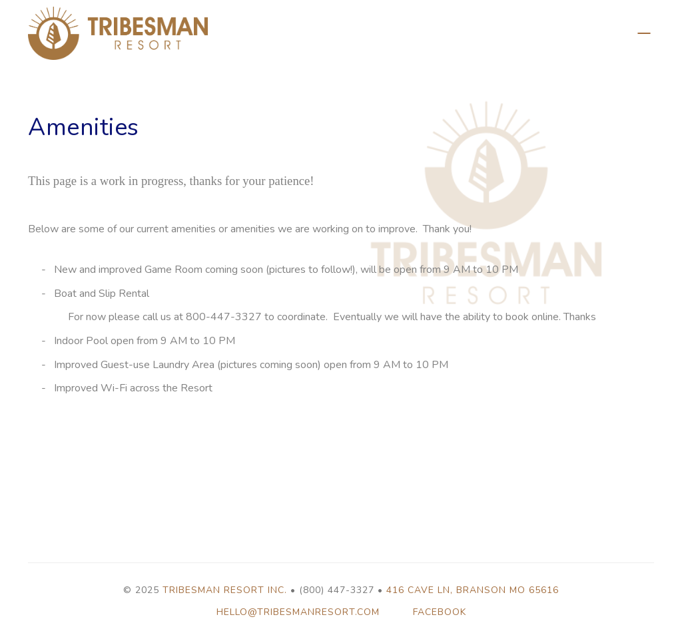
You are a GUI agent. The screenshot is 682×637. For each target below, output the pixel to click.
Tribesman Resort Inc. (225, 590)
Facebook (439, 612)
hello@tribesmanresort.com (298, 612)
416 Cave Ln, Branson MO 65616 (472, 590)
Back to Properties (644, 33)
